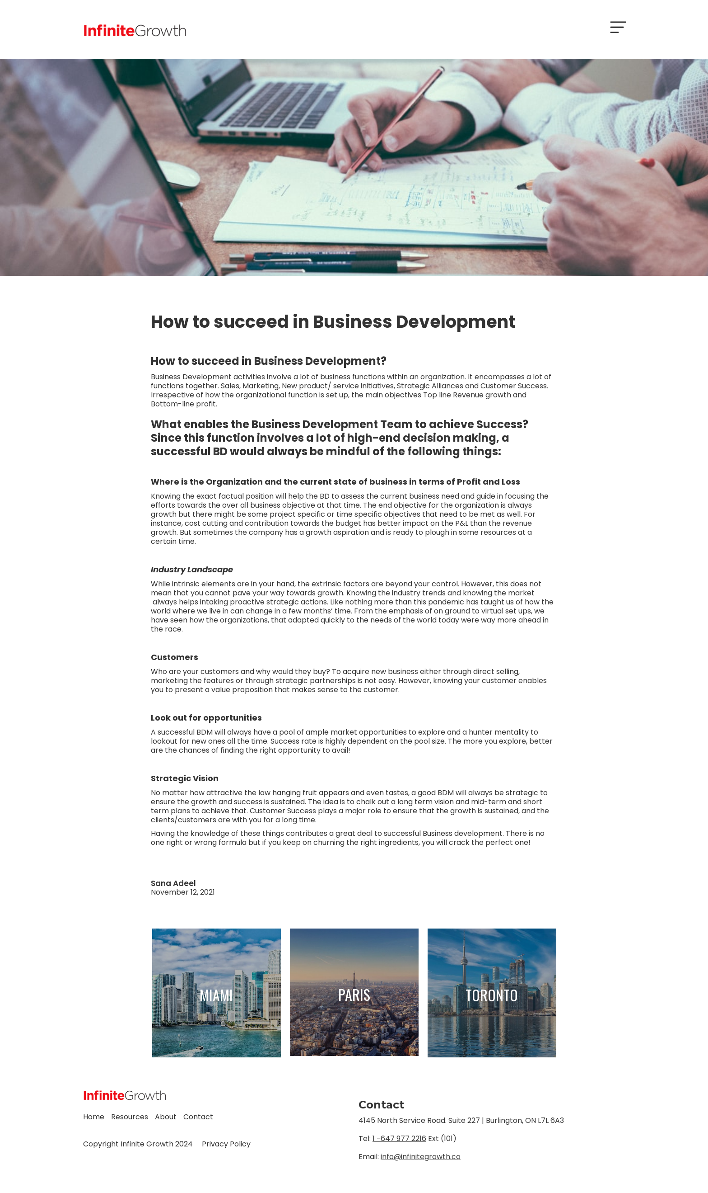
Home (93, 1117)
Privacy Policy (226, 1144)
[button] (618, 27)
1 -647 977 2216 (399, 1138)
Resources (129, 1117)
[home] (134, 29)
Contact (198, 1117)
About (166, 1117)
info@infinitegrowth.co (421, 1156)
